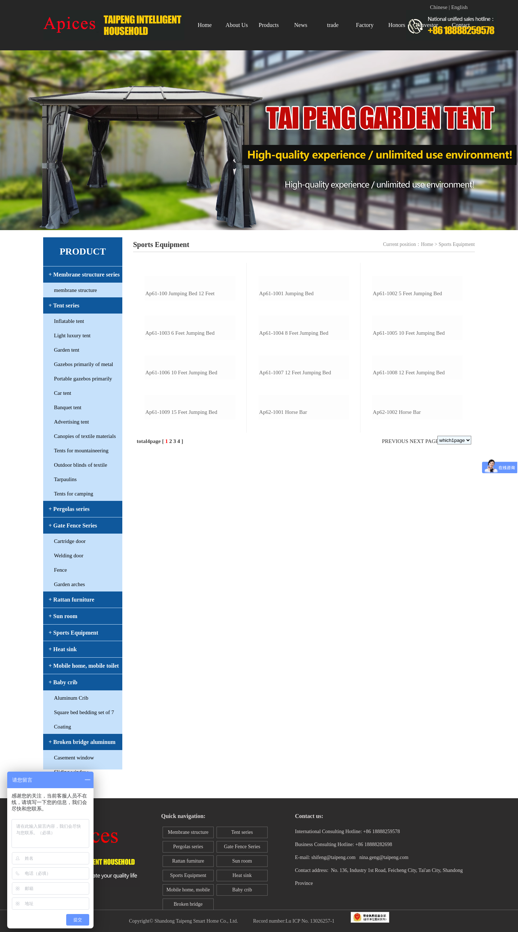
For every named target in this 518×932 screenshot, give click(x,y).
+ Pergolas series (69, 509)
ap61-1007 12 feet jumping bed (295, 556)
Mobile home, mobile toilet (188, 891)
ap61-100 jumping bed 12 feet (180, 354)
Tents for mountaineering (81, 450)
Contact (461, 25)
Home (204, 25)
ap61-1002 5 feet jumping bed (407, 354)
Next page (424, 686)
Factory (365, 25)
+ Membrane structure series (84, 274)
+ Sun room (63, 616)
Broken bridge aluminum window (188, 905)
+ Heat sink (63, 649)
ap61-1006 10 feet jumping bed (181, 556)
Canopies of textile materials (85, 436)
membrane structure (75, 290)
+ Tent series (64, 305)
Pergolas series (188, 846)
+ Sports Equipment (73, 633)
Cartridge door (70, 541)
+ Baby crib (63, 682)
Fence (60, 570)
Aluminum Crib (71, 698)
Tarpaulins (65, 479)
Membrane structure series (188, 834)
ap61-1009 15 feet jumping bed (181, 656)
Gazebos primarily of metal (83, 364)
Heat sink (241, 875)
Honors (396, 25)
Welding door (68, 555)
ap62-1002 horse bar (397, 656)
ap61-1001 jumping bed (286, 354)
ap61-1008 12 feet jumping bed (409, 556)
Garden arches (69, 584)
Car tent (62, 393)
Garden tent (66, 350)
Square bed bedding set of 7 (84, 712)
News (300, 25)
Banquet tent (67, 407)
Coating (62, 727)
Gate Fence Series (242, 846)
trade (332, 25)
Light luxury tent (72, 335)
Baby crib (242, 889)
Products (269, 25)
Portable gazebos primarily (83, 379)
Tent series (242, 832)
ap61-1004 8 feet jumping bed (293, 455)
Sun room (242, 861)
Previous (395, 686)
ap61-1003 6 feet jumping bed (180, 455)
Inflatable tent (69, 321)
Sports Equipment (188, 875)
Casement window (74, 757)
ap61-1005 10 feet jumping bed (409, 455)
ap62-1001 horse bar (283, 656)
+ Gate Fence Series (73, 525)
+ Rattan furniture (71, 600)
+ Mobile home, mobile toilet (84, 666)
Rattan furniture (188, 861)
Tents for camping (73, 494)
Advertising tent (71, 422)
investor (428, 25)
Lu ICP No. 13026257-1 (310, 921)
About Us (237, 25)
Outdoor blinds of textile (80, 465)
